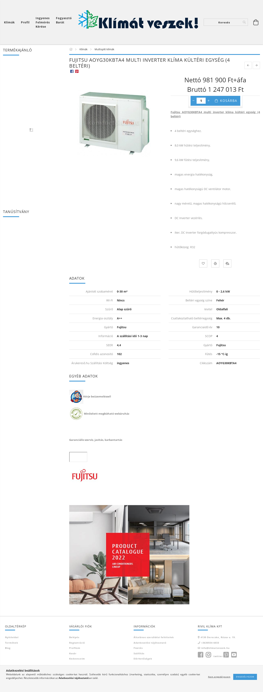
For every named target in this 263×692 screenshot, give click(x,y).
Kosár (72, 653)
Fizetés (138, 647)
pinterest (226, 655)
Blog (7, 647)
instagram (208, 655)
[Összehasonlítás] (227, 263)
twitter (218, 656)
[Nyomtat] (215, 263)
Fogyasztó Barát (64, 20)
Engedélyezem (245, 676)
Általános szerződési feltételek (154, 637)
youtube (233, 655)
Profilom (74, 647)
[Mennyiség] (201, 101)
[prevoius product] (248, 65)
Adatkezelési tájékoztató (150, 642)
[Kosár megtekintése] (10, 22)
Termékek (11, 642)
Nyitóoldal (12, 637)
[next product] (256, 65)
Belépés (74, 637)
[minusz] (194, 101)
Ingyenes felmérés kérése (43, 22)
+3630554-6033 (210, 642)
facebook (200, 655)
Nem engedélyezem (219, 676)
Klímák (9, 22)
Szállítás (139, 653)
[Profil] (25, 22)
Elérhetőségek (143, 658)
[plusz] (209, 101)
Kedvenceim (77, 658)
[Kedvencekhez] (203, 263)
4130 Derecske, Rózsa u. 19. (218, 637)
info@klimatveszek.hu (215, 647)
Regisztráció (77, 642)
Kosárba (228, 100)
